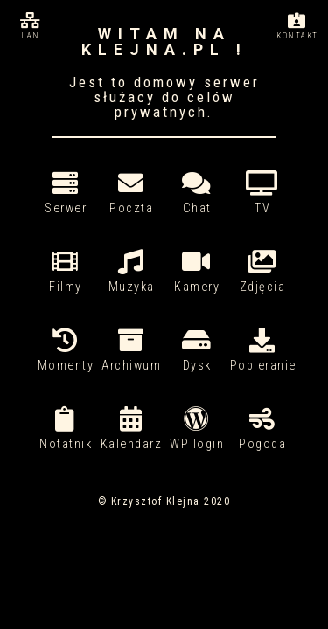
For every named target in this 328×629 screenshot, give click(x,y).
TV (263, 193)
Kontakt (297, 26)
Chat (197, 193)
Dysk (197, 350)
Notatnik (66, 429)
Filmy (66, 272)
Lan (30, 26)
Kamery (197, 272)
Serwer (66, 193)
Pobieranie (263, 350)
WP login (197, 429)
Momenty (66, 350)
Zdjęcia (263, 272)
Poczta (131, 193)
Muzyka (131, 272)
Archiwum (131, 350)
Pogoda (263, 429)
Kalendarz (131, 429)
